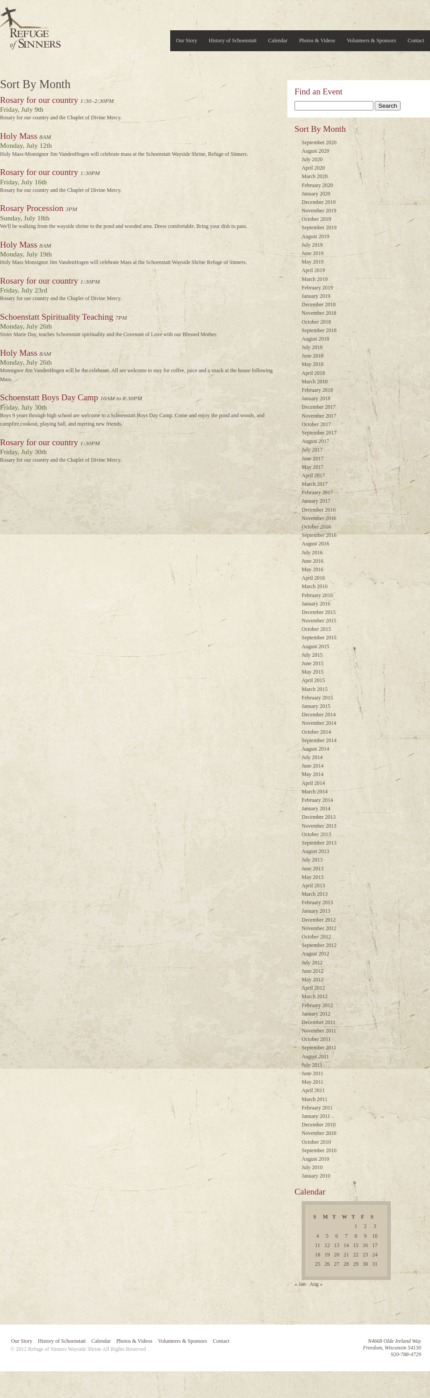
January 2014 (316, 808)
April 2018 (313, 373)
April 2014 (313, 783)
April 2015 (313, 680)
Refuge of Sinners (30, 25)
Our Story (186, 40)
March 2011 (315, 1099)
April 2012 (313, 988)
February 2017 (317, 492)
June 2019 (313, 253)
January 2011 (316, 1116)
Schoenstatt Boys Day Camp (49, 397)
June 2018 (313, 356)
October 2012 (316, 937)
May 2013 (313, 877)
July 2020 (312, 159)
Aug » (316, 1284)
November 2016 (319, 518)
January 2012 (316, 1014)
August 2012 (315, 954)
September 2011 (319, 1047)
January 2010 (316, 1176)
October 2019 (316, 219)
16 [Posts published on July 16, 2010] (365, 1245)
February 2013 (317, 902)
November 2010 (319, 1133)
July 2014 (312, 757)
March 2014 (315, 791)
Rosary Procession (31, 208)
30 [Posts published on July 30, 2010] (365, 1264)
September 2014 (319, 740)
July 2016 (312, 552)
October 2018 (316, 322)
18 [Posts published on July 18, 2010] (317, 1255)
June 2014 (313, 766)
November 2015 (319, 621)
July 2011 (312, 1065)
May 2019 (313, 262)
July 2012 (312, 962)
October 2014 (316, 732)
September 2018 (319, 330)
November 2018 (319, 313)
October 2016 (316, 527)
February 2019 (317, 287)
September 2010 (319, 1150)
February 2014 (317, 800)
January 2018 (316, 398)
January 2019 (316, 296)
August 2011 (315, 1056)
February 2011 (317, 1108)
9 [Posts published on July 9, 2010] (365, 1236)
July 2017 (312, 450)
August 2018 (315, 339)
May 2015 (313, 672)
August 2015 (315, 646)
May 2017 (313, 467)
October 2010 (316, 1142)
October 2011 (316, 1039)
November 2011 (319, 1031)
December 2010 (319, 1125)
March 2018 (315, 381)
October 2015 (316, 629)
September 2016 (319, 535)
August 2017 (315, 441)
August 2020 (315, 151)
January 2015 (316, 706)
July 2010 (312, 1167)
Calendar (277, 40)
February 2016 (317, 595)
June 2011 (313, 1073)
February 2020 (317, 185)
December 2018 (319, 304)
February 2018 (317, 390)
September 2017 (319, 433)
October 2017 (316, 424)
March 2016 (315, 586)
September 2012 (319, 945)
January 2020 (316, 194)
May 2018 (313, 364)
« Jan (300, 1284)
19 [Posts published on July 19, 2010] (327, 1255)
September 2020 (319, 142)
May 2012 (313, 979)
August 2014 (315, 749)
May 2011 (313, 1082)
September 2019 (319, 227)
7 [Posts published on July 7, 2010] (346, 1236)
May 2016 (313, 569)
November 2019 (319, 210)
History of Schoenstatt (233, 40)
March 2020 (315, 176)
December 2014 (319, 714)
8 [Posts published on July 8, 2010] (355, 1236)
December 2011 (319, 1022)
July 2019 (312, 245)
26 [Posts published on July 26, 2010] (327, 1264)
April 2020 (313, 168)
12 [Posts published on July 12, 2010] (327, 1245)
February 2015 (317, 698)
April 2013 (313, 885)
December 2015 (319, 612)
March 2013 (315, 894)
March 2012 (315, 996)
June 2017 (313, 458)
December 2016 (319, 510)
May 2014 (313, 774)
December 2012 (319, 920)
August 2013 (315, 851)
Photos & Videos (317, 40)
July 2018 (312, 347)
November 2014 (319, 723)
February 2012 (317, 1005)
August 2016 (315, 544)
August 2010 (315, 1159)
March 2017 (315, 484)
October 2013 (316, 834)
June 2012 (313, 971)
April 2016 (313, 578)
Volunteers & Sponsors (371, 40)
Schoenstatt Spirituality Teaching (56, 316)
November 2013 (319, 826)
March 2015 (315, 689)
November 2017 (319, 416)
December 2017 (319, 407)
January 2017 (316, 501)
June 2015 (313, 663)
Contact (416, 40)
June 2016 (313, 561)
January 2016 (316, 604)
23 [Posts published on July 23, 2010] (365, 1255)
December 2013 (319, 817)
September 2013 (319, 843)
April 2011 (313, 1090)
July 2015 (312, 655)
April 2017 (313, 475)
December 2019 (319, 202)
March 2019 (315, 279)
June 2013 (313, 869)
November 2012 (319, 928)
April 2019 (313, 270)
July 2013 (312, 860)
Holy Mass (18, 136)
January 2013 (316, 911)
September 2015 (319, 637)
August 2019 (315, 236)
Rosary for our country (39, 100)
